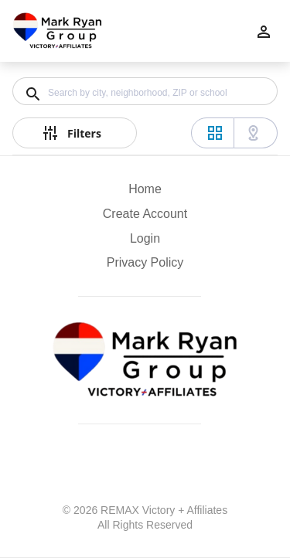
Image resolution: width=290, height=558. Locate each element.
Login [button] (145, 238)
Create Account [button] (145, 213)
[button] (145, 242)
